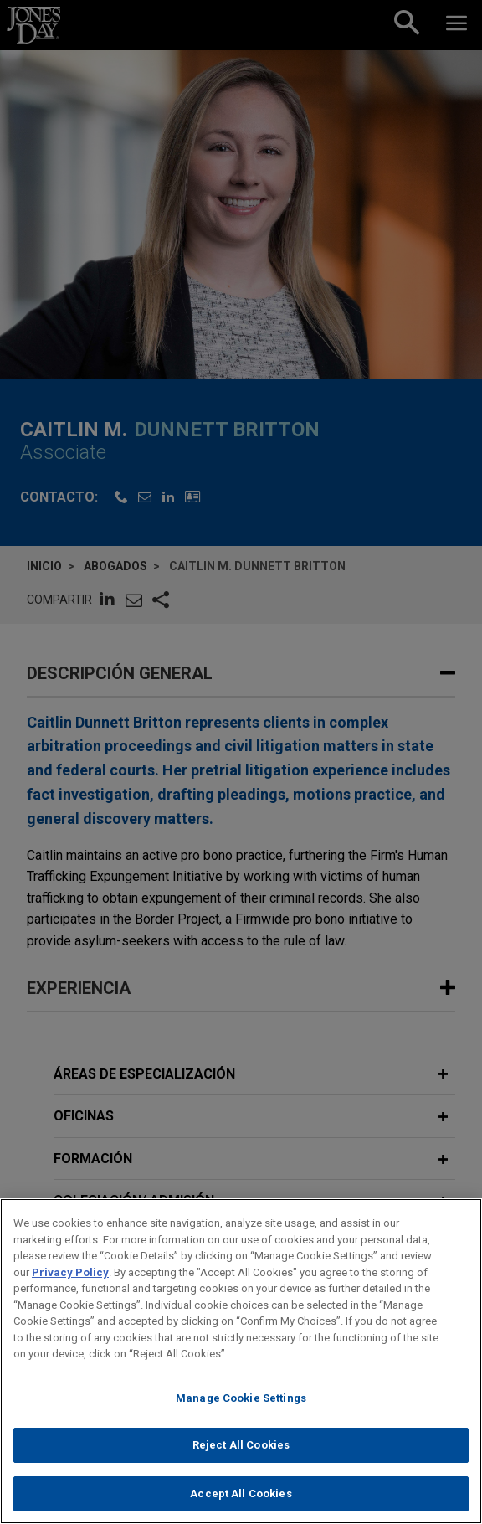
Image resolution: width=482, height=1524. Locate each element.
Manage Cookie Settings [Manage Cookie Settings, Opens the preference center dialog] (241, 1408)
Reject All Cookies (241, 1455)
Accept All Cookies (240, 1503)
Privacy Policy (70, 1282)
